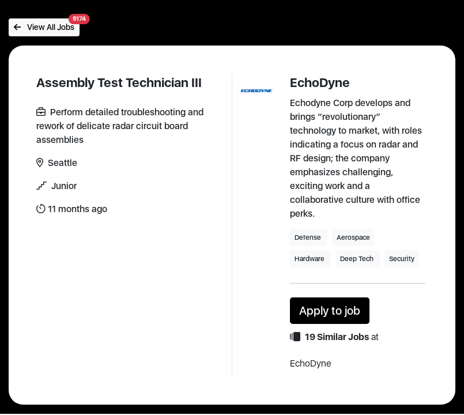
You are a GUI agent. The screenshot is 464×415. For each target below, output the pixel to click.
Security (401, 259)
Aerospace (353, 237)
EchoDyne (320, 82)
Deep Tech (357, 259)
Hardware (310, 259)
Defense (309, 237)
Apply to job (329, 311)
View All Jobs (47, 25)
